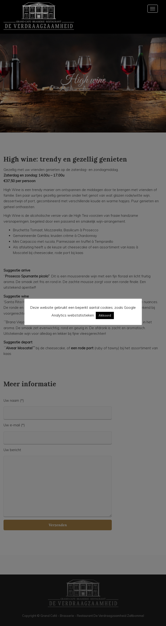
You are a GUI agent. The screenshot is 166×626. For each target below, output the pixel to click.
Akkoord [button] (105, 315)
